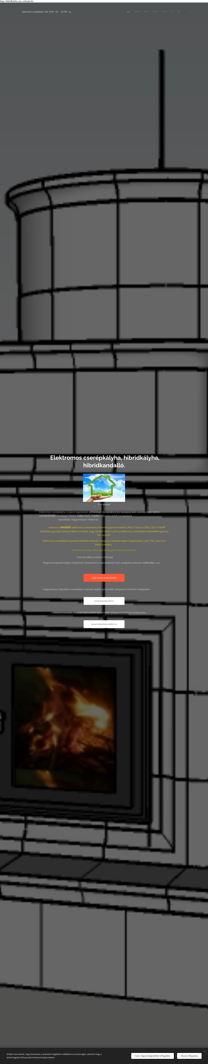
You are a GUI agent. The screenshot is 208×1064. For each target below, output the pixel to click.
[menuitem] (148, 11)
